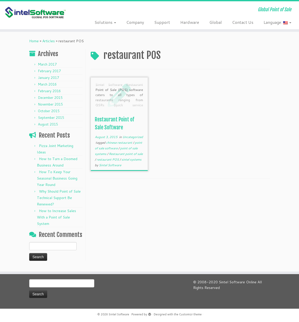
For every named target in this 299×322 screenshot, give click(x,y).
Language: (277, 22)
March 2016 (47, 84)
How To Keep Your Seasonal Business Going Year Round (57, 178)
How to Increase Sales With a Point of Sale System (56, 217)
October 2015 (48, 111)
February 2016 (49, 91)
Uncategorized (132, 137)
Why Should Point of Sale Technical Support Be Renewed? (59, 198)
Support (162, 22)
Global (215, 22)
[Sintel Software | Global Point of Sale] (35, 13)
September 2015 (51, 117)
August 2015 (48, 124)
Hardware (189, 22)
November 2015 (50, 104)
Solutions (105, 22)
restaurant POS (108, 159)
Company (135, 22)
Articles (48, 41)
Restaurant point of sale (126, 154)
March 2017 (47, 64)
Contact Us (242, 22)
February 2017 (49, 71)
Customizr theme (190, 314)
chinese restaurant (119, 142)
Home (34, 41)
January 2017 (48, 77)
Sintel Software (110, 165)
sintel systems (131, 159)
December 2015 (50, 97)
